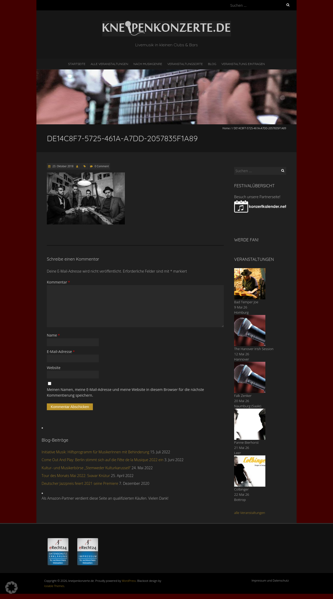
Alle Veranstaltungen (109, 64)
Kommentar (58, 282)
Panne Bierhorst (246, 442)
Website (53, 367)
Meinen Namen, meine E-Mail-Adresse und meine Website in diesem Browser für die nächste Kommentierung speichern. (125, 392)
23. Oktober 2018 (62, 166)
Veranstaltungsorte (185, 64)
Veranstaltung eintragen (243, 64)
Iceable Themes (54, 586)
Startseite (76, 64)
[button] (11, 587)
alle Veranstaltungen (249, 512)
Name (53, 335)
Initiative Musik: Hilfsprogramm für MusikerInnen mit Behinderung (95, 451)
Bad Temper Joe (246, 302)
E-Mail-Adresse (61, 351)
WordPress (129, 581)
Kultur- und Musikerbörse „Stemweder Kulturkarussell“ (86, 467)
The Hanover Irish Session (253, 348)
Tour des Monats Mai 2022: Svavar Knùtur (76, 475)
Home (226, 128)
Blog (212, 64)
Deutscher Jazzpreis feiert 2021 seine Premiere (80, 483)
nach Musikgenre (147, 64)
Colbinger (241, 489)
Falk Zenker (243, 395)
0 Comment (102, 166)
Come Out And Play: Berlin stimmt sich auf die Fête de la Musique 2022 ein (102, 459)
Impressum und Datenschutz (270, 580)
